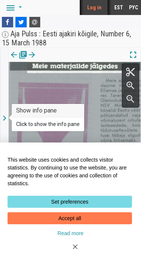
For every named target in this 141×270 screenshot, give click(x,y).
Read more (70, 233)
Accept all (69, 218)
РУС (133, 7)
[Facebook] (7, 22)
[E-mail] (35, 22)
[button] (13, 7)
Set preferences (69, 202)
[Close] (71, 251)
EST (118, 7)
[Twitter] (21, 22)
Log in (94, 7)
